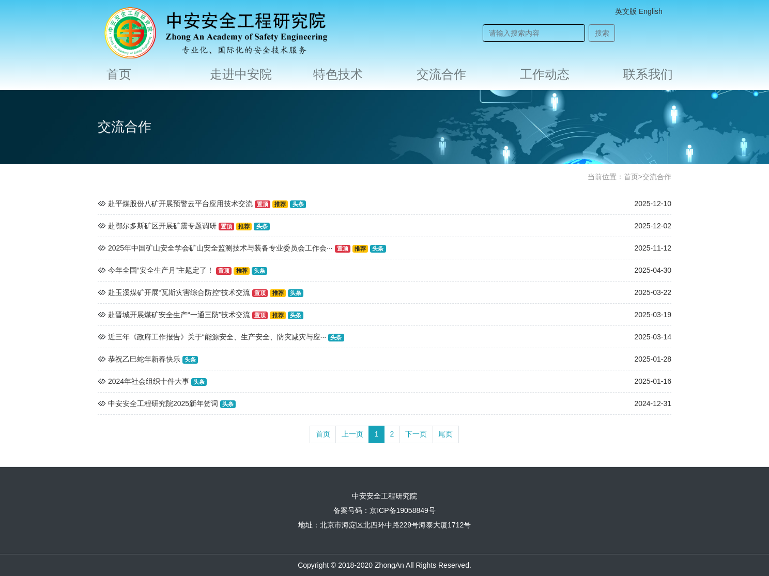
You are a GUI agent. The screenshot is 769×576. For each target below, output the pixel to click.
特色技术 (338, 74)
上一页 (352, 434)
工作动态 (545, 74)
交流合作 (441, 74)
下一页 (416, 434)
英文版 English (639, 11)
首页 (118, 74)
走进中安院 (241, 74)
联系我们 (648, 74)
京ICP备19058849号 (403, 510)
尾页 (445, 434)
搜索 (602, 33)
